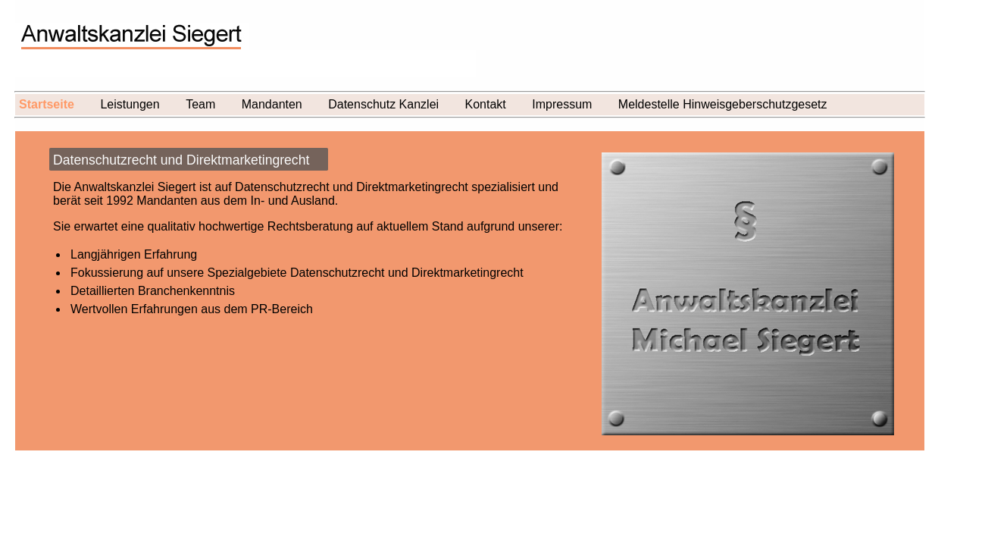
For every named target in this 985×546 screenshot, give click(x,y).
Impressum (562, 104)
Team (200, 104)
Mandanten (272, 104)
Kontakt (485, 104)
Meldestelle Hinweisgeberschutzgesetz (722, 104)
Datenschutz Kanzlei (383, 104)
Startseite (46, 104)
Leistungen (129, 104)
